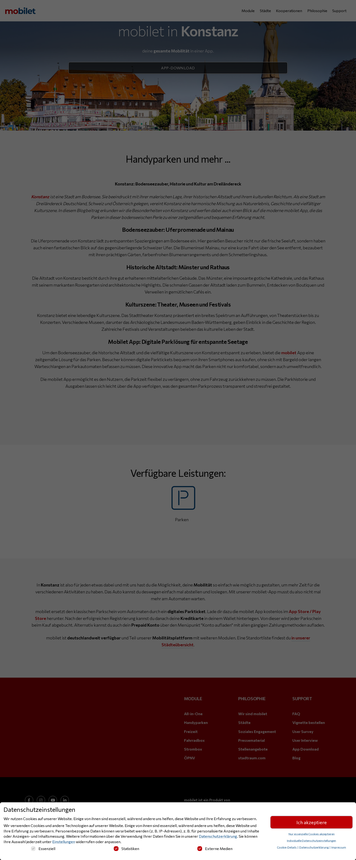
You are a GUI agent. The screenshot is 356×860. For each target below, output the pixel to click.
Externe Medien (215, 849)
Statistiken (126, 849)
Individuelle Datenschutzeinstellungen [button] (311, 841)
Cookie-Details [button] (287, 848)
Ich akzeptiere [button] (311, 823)
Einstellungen (63, 842)
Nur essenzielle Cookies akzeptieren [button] (312, 834)
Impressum (338, 848)
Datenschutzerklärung (218, 837)
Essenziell (43, 849)
